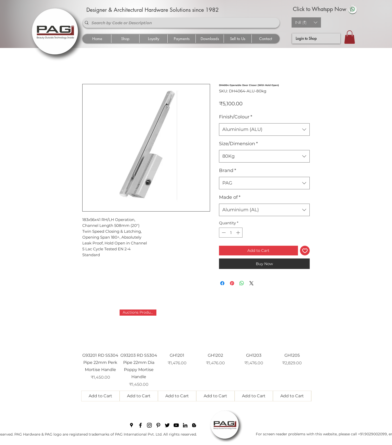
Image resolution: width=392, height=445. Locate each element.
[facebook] (140, 425)
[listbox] (306, 22)
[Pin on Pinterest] (232, 283)
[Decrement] (223, 232)
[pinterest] (158, 425)
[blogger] (194, 425)
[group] (196, 355)
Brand (227, 170)
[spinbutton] (231, 232)
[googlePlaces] (131, 425)
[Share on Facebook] (222, 283)
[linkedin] (185, 425)
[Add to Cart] (100, 396)
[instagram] (149, 425)
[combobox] (264, 129)
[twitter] (167, 425)
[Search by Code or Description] (180, 23)
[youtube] (176, 425)
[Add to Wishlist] (305, 251)
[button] (306, 22)
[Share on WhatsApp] (242, 283)
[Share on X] (251, 283)
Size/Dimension (238, 143)
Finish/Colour (235, 117)
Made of (229, 197)
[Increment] (238, 232)
